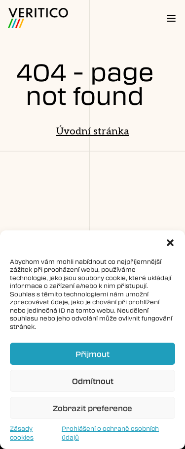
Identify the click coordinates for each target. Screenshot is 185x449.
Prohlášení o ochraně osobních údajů (110, 433)
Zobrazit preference (92, 408)
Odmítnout (92, 381)
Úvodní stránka (92, 131)
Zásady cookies (22, 433)
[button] (170, 243)
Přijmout (92, 354)
